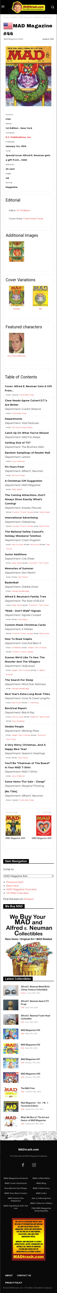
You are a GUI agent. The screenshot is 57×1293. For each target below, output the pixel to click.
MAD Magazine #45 (41, 827)
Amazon (29, 899)
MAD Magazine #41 (30, 1059)
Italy (40, 309)
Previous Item (14, 882)
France (23, 993)
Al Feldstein (23, 210)
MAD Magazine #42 (30, 1045)
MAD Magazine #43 (15, 827)
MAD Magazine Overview (21, 889)
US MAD (13, 17)
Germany (16, 309)
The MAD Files (28, 1088)
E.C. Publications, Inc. (18, 137)
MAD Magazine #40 (30, 1074)
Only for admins (13, 853)
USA (22, 1007)
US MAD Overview (17, 893)
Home (6, 17)
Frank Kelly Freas (33, 218)
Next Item (12, 885)
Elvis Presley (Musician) (17, 356)
